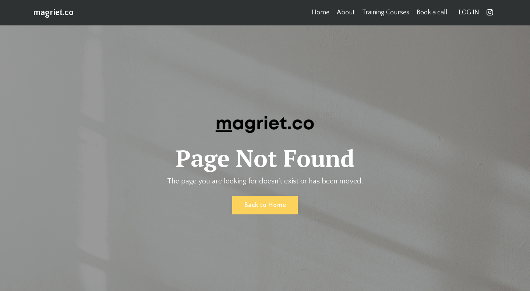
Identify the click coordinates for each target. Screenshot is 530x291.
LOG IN (469, 12)
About (346, 12)
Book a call (432, 12)
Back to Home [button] (265, 205)
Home (320, 12)
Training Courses (385, 12)
